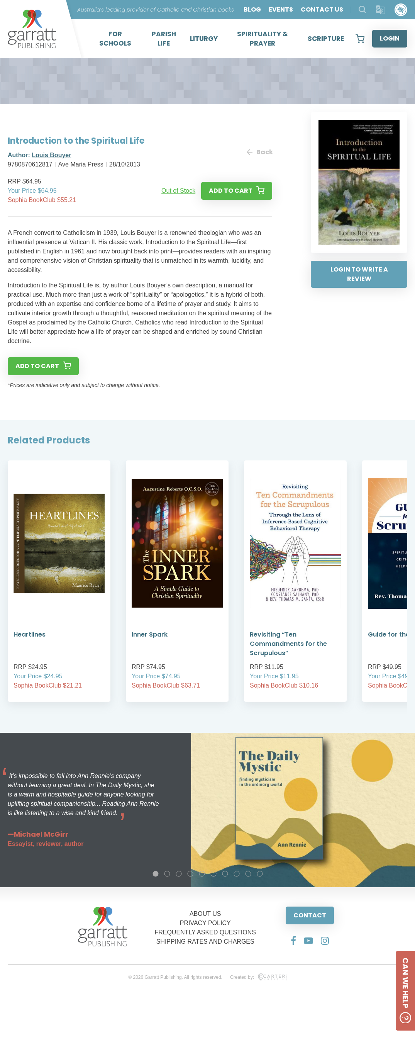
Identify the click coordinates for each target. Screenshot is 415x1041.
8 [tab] (237, 874)
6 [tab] (213, 874)
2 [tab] (167, 874)
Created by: (258, 977)
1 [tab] (155, 874)
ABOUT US (205, 913)
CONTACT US (322, 9)
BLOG (252, 9)
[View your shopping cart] (360, 38)
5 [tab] (202, 874)
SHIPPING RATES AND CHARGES (205, 941)
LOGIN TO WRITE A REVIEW (359, 274)
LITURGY (204, 38)
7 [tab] (225, 874)
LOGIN (390, 38)
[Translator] (380, 10)
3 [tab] (179, 874)
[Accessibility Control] (401, 9)
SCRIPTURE (326, 38)
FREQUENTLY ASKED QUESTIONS (205, 932)
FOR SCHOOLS (115, 38)
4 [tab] (190, 874)
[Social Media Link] (293, 940)
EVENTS (281, 9)
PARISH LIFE (164, 38)
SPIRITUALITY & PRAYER (262, 38)
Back (259, 152)
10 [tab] (260, 874)
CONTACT (309, 915)
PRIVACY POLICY (205, 923)
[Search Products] (362, 9)
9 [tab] (248, 874)
